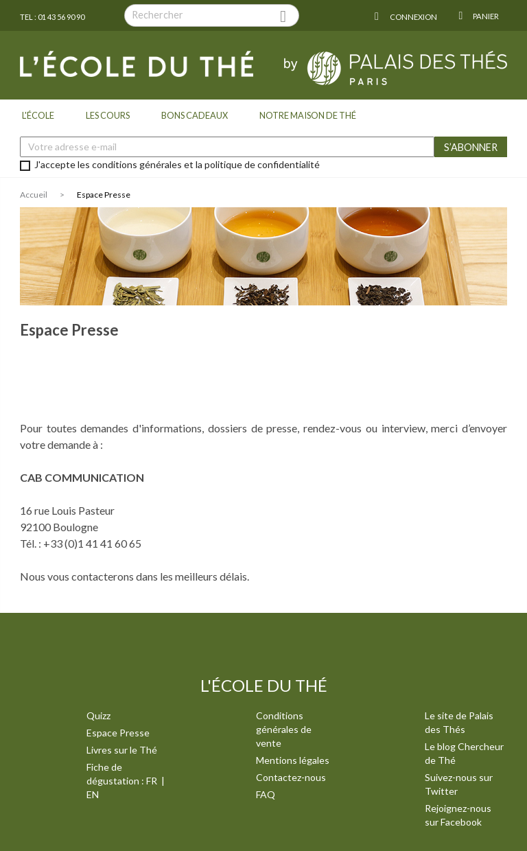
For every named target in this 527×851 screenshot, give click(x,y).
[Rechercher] (211, 15)
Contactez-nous (291, 777)
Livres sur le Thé (121, 750)
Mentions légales (292, 760)
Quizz (98, 715)
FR (152, 780)
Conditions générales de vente (284, 729)
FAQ (265, 794)
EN (92, 794)
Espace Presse (118, 732)
